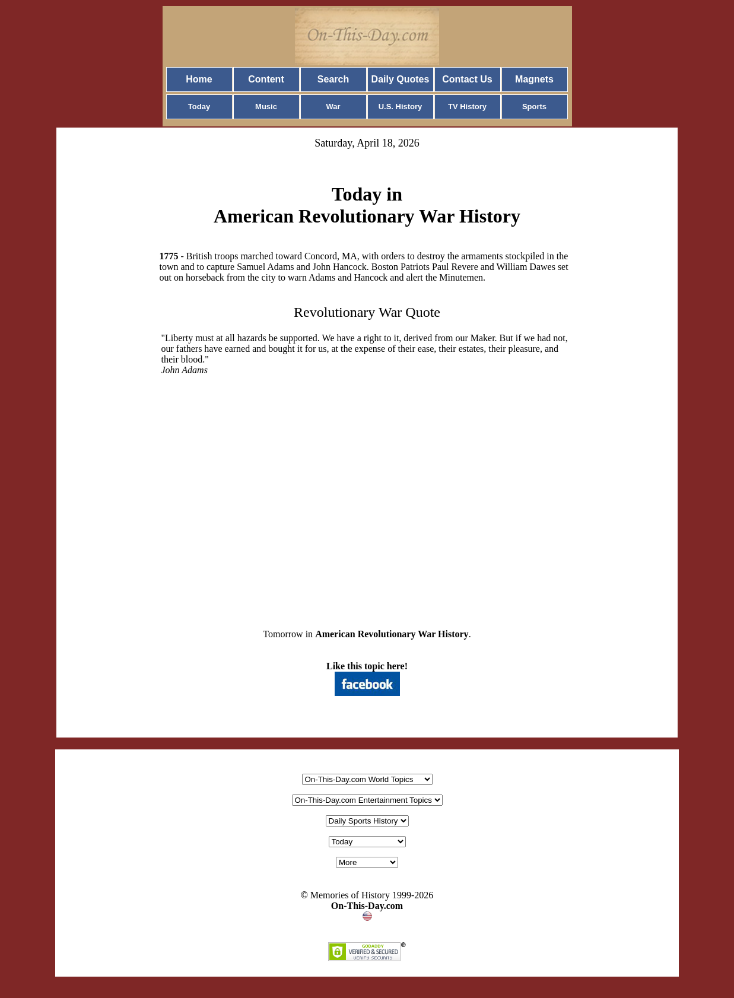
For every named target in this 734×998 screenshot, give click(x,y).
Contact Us (467, 79)
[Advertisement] (367, 492)
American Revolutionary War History (392, 634)
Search (333, 79)
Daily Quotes (400, 79)
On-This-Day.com (367, 906)
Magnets (534, 79)
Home (199, 79)
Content (266, 79)
